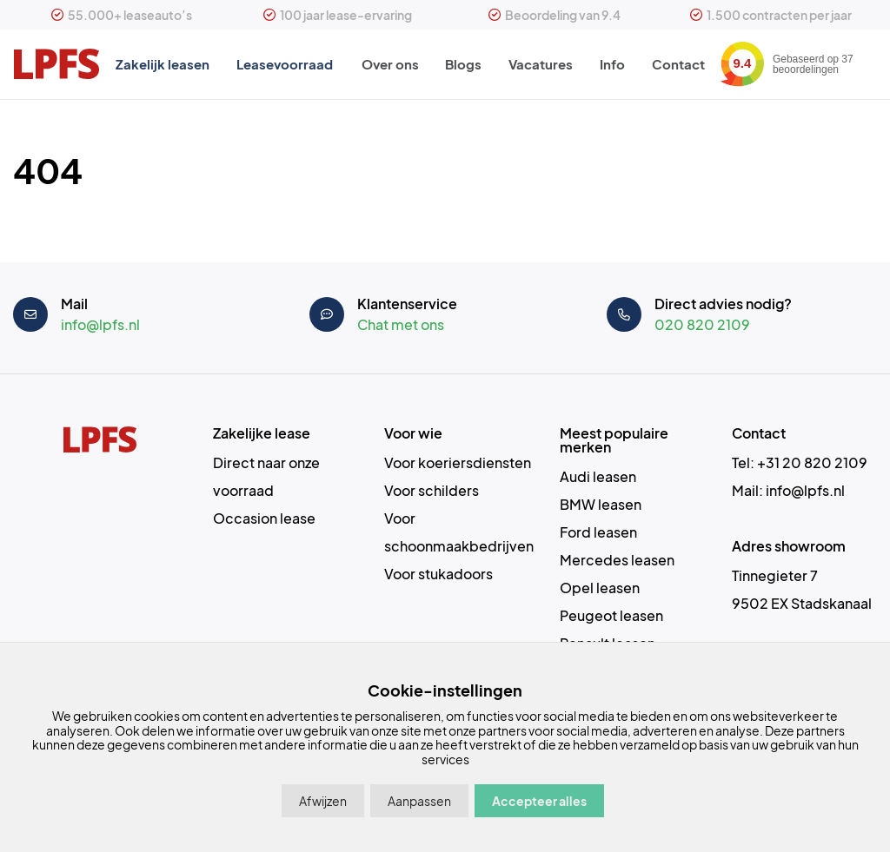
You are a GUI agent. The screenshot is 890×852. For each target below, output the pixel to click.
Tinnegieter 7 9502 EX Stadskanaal (802, 589)
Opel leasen (600, 587)
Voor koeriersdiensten (457, 462)
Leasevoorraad (284, 64)
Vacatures (540, 64)
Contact (680, 64)
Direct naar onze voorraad (266, 476)
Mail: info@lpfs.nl (788, 490)
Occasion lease (264, 518)
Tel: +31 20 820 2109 (799, 462)
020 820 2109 (702, 324)
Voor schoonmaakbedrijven (459, 532)
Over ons (387, 64)
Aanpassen (419, 801)
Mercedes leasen (617, 560)
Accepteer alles (539, 801)
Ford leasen (598, 532)
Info (613, 64)
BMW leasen (600, 504)
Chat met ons (400, 324)
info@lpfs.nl (100, 324)
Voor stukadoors (438, 574)
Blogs (462, 64)
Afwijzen (323, 801)
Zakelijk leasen (161, 64)
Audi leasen (598, 476)
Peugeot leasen (611, 615)
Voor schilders (431, 490)
